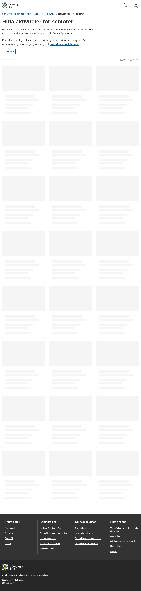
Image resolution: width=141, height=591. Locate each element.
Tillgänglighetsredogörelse (86, 543)
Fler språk (9, 538)
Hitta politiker (115, 546)
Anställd (113, 551)
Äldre (29, 14)
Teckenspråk (10, 528)
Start (4, 14)
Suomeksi (9, 533)
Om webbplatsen (82, 528)
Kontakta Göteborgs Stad (51, 528)
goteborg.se (7, 575)
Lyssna (8, 543)
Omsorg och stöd (16, 14)
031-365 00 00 (8, 583)
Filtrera (9, 51)
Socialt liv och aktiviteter (45, 14)
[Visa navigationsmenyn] (136, 5)
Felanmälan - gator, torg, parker (53, 533)
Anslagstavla (115, 536)
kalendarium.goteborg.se (64, 44)
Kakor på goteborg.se (84, 533)
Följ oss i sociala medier (50, 543)
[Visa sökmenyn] (125, 5)
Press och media (47, 548)
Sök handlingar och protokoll (122, 541)
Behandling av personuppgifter (88, 538)
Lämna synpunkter (48, 538)
